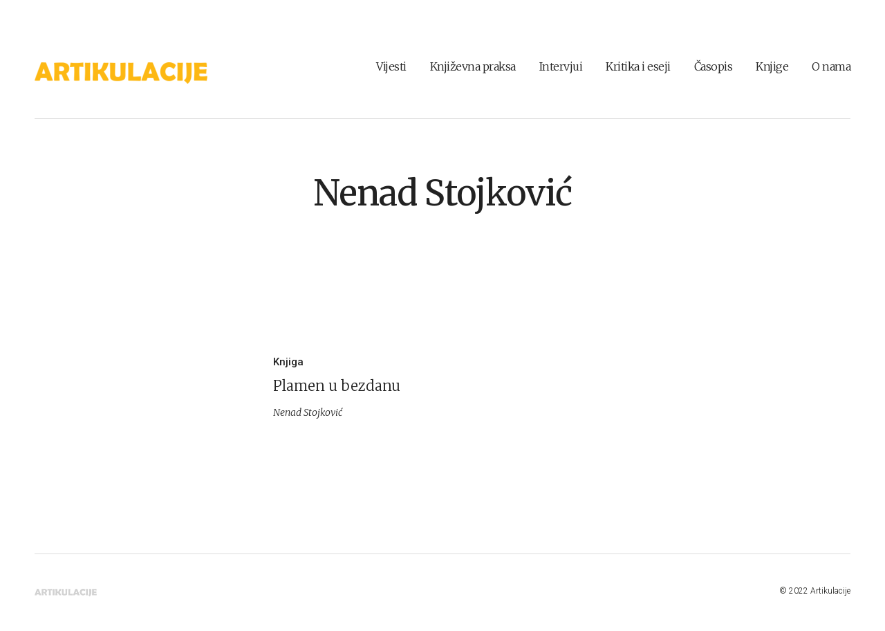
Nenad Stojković (442, 193)
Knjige (772, 66)
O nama (831, 66)
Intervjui (561, 66)
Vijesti (391, 66)
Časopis (713, 66)
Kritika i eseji (638, 66)
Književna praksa (473, 66)
